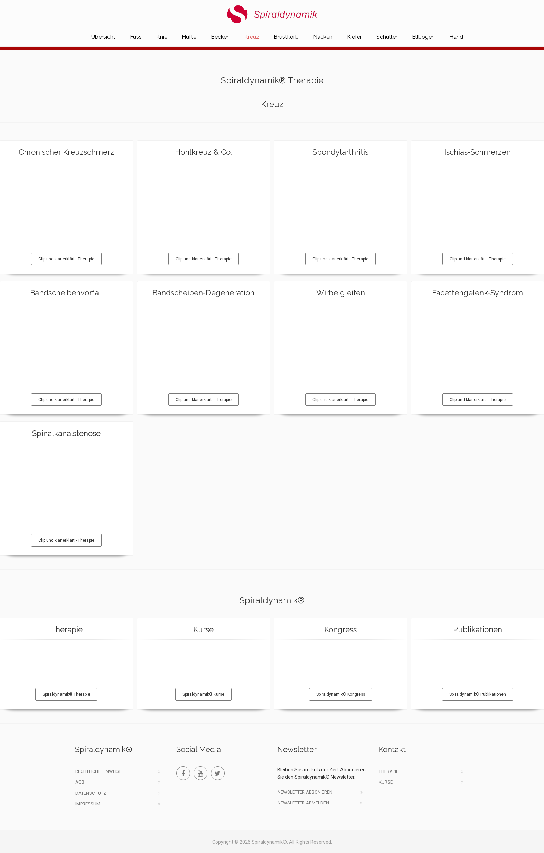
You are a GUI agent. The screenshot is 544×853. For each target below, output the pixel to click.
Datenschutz (90, 793)
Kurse (386, 782)
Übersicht (103, 37)
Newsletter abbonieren (305, 792)
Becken (220, 37)
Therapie (388, 771)
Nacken (322, 37)
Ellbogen (423, 37)
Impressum (87, 803)
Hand (456, 37)
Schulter (386, 37)
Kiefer (354, 37)
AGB (79, 782)
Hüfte (189, 37)
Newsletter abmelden (303, 802)
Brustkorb (286, 37)
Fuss (136, 37)
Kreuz (251, 37)
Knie (161, 37)
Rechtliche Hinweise (98, 771)
